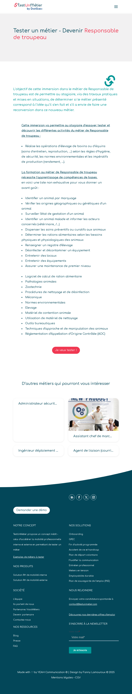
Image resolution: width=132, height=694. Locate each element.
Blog (16, 635)
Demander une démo (31, 510)
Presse (16, 641)
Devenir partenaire (23, 614)
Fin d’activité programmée (83, 544)
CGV (78, 677)
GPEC (72, 539)
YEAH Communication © (53, 672)
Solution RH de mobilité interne (30, 575)
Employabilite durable (81, 576)
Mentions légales (62, 677)
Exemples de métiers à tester (28, 557)
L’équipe (17, 599)
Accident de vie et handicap (84, 550)
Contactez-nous (22, 620)
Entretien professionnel (81, 565)
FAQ (15, 646)
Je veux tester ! (66, 350)
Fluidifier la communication (83, 560)
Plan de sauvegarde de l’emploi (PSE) (89, 581)
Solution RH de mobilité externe (30, 580)
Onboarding (76, 534)
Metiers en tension (79, 570)
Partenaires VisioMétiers (26, 609)
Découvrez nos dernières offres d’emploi (92, 614)
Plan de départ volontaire (83, 555)
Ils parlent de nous (23, 604)
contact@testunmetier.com (83, 604)
